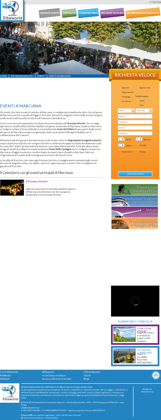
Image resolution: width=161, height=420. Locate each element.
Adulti (128, 139)
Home (3, 76)
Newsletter (127, 152)
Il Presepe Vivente (36, 181)
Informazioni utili (22, 76)
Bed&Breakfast (142, 96)
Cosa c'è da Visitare (144, 329)
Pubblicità (5, 375)
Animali (143, 145)
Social (87, 375)
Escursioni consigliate (144, 351)
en (159, 2)
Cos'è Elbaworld (9, 371)
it (150, 2)
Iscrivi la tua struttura (54, 375)
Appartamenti (128, 92)
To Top (155, 375)
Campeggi (126, 97)
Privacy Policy (51, 417)
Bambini (147, 139)
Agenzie (125, 88)
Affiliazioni (48, 371)
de (154, 2)
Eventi (41, 76)
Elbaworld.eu (147, 391)
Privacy (143, 152)
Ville (142, 105)
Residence (126, 101)
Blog (86, 378)
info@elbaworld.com (30, 407)
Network (5, 378)
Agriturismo (145, 88)
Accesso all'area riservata (56, 378)
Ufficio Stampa (92, 371)
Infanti (129, 145)
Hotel (142, 101)
